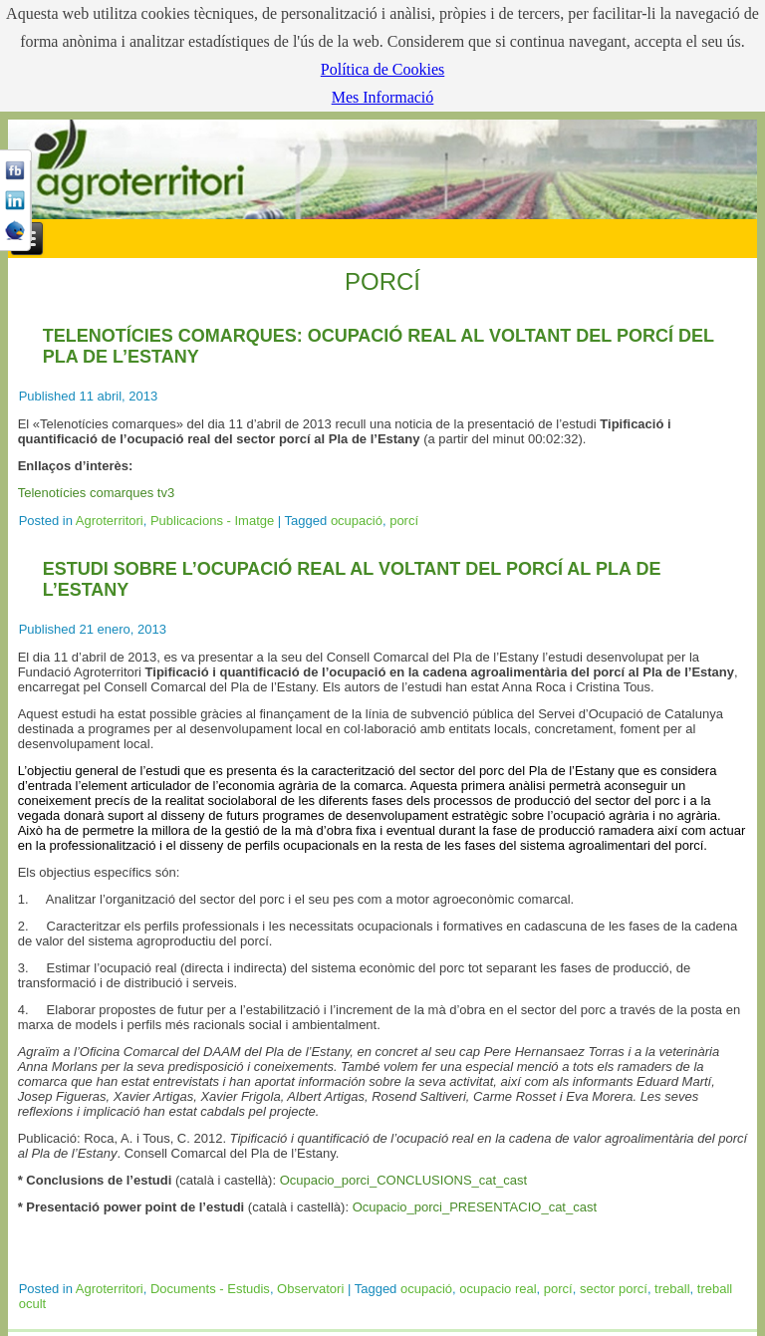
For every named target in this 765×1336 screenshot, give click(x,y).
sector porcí (613, 1288)
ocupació (356, 520)
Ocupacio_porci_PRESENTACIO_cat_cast (475, 1207)
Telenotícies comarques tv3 (96, 492)
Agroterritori (109, 520)
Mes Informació (383, 97)
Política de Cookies (382, 69)
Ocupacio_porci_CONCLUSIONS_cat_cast (404, 1180)
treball (671, 1288)
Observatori (310, 1288)
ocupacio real (497, 1288)
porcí (403, 520)
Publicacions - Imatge (212, 520)
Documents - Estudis (210, 1288)
